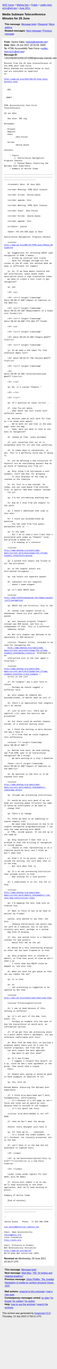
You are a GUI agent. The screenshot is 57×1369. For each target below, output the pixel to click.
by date (45, 1298)
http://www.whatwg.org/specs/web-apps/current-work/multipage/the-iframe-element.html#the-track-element (26, 671)
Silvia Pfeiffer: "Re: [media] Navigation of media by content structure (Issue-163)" (29, 1282)
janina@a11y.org (12, 1235)
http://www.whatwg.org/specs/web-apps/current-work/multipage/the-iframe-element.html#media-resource (26, 650)
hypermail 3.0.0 (42, 1313)
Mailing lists (23, 5)
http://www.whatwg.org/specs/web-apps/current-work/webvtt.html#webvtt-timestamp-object (25, 787)
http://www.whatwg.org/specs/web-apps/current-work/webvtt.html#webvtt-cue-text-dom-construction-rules (27, 895)
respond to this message (31, 1291)
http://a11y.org (12, 1240)
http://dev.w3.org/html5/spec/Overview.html (28, 998)
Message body (28, 24)
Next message (33, 31)
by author (30, 1301)
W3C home (8, 5)
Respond (43, 24)
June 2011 (24, 8)
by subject (18, 1301)
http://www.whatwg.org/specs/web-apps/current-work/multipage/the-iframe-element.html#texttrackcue (26, 553)
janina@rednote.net (36, 42)
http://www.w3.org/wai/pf (17, 1250)
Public (34, 5)
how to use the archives (23, 1304)
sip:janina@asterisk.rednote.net (21, 1227)
